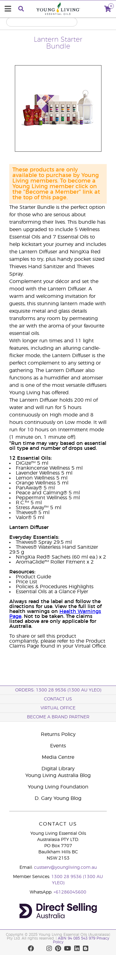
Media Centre (58, 757)
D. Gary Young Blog (58, 798)
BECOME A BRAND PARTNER (58, 717)
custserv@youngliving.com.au (65, 867)
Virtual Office (58, 708)
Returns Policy (58, 734)
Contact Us (58, 699)
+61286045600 (70, 892)
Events (58, 745)
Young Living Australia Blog (58, 775)
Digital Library (58, 768)
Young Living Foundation (58, 786)
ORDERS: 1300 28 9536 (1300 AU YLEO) (58, 690)
